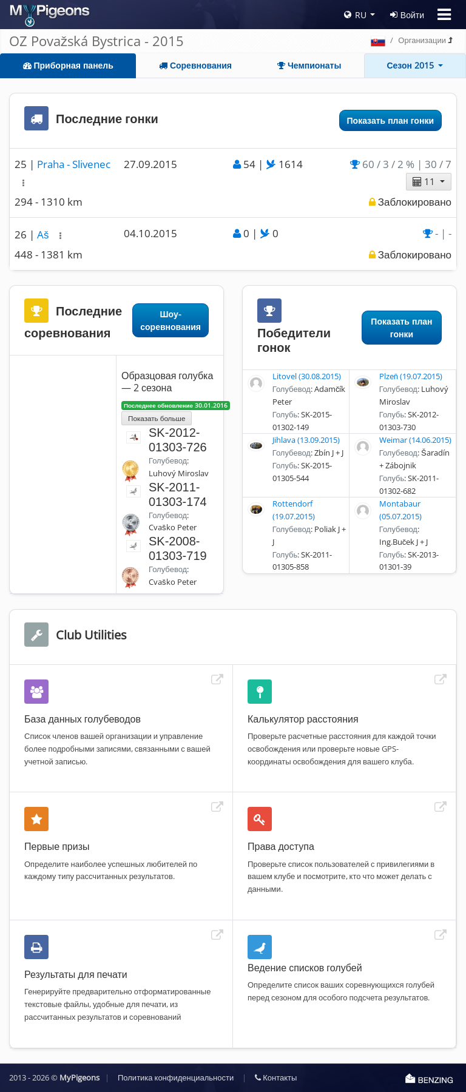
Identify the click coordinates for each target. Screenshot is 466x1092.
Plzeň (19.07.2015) (410, 376)
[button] (23, 183)
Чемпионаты (309, 65)
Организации (422, 40)
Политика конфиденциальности (176, 1077)
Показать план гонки (390, 120)
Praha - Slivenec (73, 164)
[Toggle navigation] (444, 14)
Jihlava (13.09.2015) (306, 439)
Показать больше (156, 418)
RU (355, 15)
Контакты (276, 1077)
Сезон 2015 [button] (411, 65)
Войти (407, 14)
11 (425, 181)
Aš (44, 234)
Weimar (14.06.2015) (415, 439)
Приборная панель (68, 65)
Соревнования (195, 65)
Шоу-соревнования (170, 320)
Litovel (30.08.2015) (306, 376)
